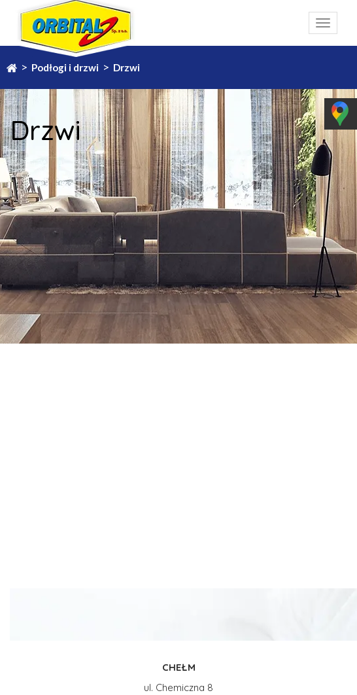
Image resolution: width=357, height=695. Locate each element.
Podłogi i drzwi (65, 67)
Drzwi (126, 67)
